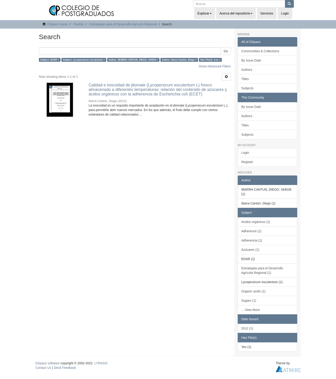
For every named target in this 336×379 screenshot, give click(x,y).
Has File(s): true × (210, 59)
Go (226, 51)
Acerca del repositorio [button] (236, 13)
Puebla (79, 24)
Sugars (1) (248, 300)
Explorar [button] (205, 13)
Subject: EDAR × (49, 59)
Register (247, 162)
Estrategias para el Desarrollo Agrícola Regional (123, 24)
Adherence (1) (251, 231)
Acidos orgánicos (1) (255, 222)
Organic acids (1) (253, 291)
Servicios (266, 13)
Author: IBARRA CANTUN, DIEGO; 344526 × (133, 59)
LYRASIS (101, 363)
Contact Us (43, 368)
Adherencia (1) (251, 240)
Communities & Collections (260, 51)
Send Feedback (65, 368)
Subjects (247, 88)
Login (245, 152)
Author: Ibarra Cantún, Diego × (179, 59)
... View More (250, 310)
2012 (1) (247, 328)
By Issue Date (251, 60)
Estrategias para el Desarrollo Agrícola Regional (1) (262, 270)
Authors (246, 69)
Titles (245, 79)
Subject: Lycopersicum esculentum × (84, 59)
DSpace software (48, 363)
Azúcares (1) (250, 249)
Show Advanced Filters (215, 66)
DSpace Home (57, 24)
